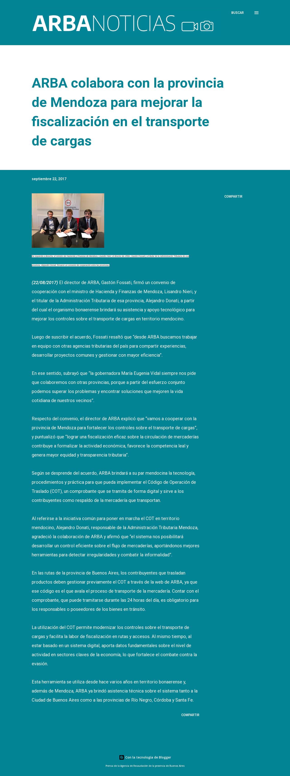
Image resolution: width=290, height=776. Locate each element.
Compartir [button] (233, 196)
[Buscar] (237, 12)
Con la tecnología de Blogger (145, 757)
